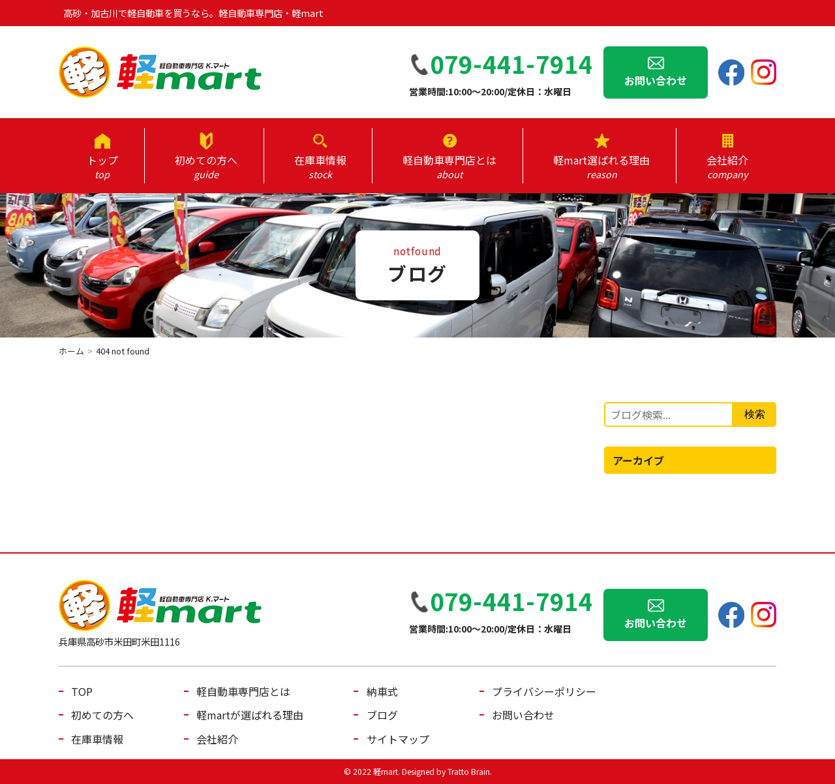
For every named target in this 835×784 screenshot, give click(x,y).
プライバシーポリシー (544, 691)
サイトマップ (398, 739)
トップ (102, 166)
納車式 (382, 691)
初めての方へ (206, 166)
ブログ (382, 715)
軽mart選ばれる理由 (601, 166)
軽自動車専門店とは (449, 166)
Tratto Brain (469, 771)
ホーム (71, 351)
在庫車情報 (319, 166)
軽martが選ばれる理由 (249, 715)
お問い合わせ (655, 80)
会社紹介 (727, 166)
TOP (82, 691)
